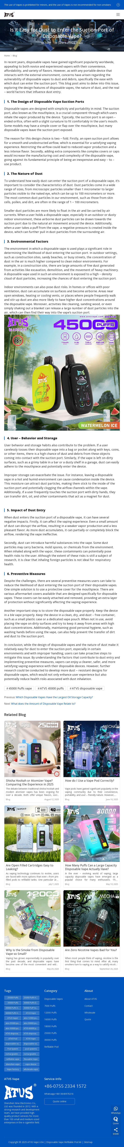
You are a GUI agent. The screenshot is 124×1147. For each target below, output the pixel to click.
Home (7, 55)
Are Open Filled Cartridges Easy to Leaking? (29, 867)
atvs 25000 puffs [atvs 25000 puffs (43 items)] (13, 1023)
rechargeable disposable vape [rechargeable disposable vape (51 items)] (14, 1054)
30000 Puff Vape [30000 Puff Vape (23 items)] (31, 1008)
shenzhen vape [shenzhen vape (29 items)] (13, 1064)
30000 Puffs (50, 1039)
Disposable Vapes (53, 998)
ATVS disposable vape (87, 688)
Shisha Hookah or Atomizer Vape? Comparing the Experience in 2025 (29, 782)
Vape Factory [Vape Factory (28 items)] (13, 1069)
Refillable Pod (51, 1046)
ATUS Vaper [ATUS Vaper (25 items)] (12, 1018)
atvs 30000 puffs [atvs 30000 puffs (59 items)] (31, 1023)
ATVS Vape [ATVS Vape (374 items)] (31, 1038)
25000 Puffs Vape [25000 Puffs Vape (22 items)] (32, 997)
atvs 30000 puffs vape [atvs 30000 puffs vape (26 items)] (14, 1028)
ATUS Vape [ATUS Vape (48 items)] (31, 1013)
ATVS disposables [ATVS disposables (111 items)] (14, 1033)
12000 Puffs (50, 1012)
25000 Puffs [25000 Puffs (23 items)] (13, 997)
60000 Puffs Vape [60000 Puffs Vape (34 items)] (13, 1013)
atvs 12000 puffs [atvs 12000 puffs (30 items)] (31, 1018)
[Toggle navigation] (118, 14)
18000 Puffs (50, 1026)
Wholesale (89, 1012)
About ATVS (90, 998)
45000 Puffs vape (20, 688)
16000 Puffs (50, 1019)
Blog (48, 43)
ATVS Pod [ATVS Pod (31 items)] (13, 1038)
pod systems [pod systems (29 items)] (31, 1048)
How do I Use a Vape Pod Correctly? (89, 780)
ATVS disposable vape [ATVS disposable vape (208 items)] (32, 1033)
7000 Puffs (49, 1005)
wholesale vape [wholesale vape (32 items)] (31, 1069)
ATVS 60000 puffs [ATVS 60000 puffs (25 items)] (32, 1028)
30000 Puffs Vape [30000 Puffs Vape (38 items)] (13, 1008)
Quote (87, 1019)
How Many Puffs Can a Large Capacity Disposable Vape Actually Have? (91, 867)
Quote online (59, 1101)
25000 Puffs (50, 1033)
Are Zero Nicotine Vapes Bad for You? (91, 950)
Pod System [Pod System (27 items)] (13, 1048)
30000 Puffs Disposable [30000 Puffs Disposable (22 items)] (32, 1002)
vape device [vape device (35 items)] (30, 1064)
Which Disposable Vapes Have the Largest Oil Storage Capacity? (54, 697)
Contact (88, 1005)
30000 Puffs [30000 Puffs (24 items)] (13, 1002)
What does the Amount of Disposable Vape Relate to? (43, 703)
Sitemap (88, 1142)
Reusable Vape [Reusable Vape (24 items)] (31, 1059)
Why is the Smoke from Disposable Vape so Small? (30, 952)
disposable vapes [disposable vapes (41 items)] (32, 1043)
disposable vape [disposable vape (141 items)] (13, 1043)
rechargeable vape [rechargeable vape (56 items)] (32, 1054)
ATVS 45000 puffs (52, 688)
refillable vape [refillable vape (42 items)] (12, 1059)
